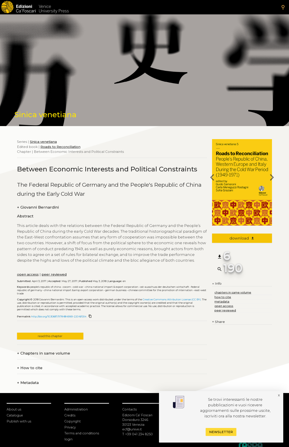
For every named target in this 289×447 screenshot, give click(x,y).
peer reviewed (54, 274)
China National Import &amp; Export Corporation (73, 290)
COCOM (67, 286)
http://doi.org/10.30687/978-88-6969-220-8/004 (58, 316)
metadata (221, 301)
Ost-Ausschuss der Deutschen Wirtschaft (164, 286)
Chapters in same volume (43, 353)
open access (28, 274)
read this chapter (50, 336)
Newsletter (221, 432)
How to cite (29, 368)
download (242, 238)
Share (218, 321)
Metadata (28, 383)
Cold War (78, 286)
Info (217, 283)
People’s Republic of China (45, 286)
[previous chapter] (212, 178)
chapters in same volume (232, 292)
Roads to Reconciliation (60, 147)
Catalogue (15, 415)
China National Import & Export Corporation (111, 286)
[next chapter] (272, 178)
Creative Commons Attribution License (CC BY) (172, 299)
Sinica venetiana (43, 142)
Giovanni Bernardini (38, 207)
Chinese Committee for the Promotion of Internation (160, 290)
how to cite (222, 297)
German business (115, 290)
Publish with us (19, 421)
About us (14, 409)
